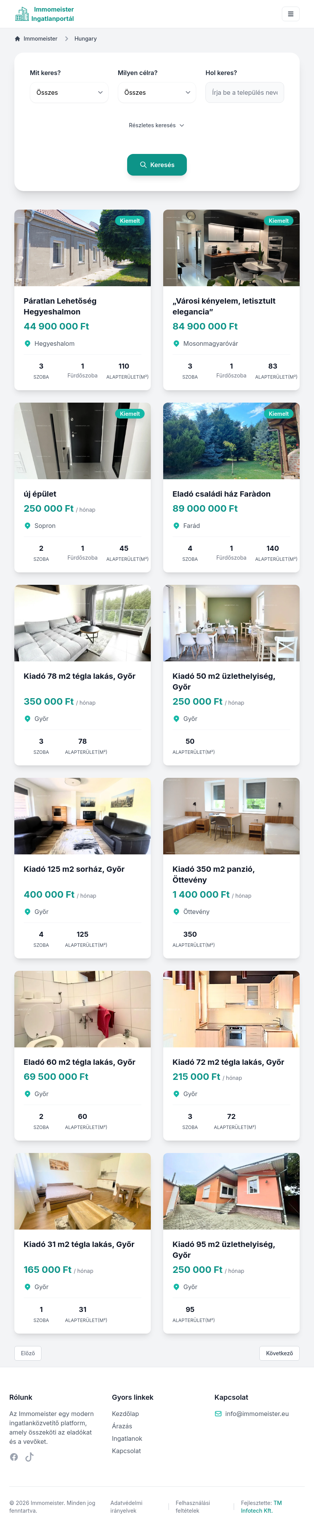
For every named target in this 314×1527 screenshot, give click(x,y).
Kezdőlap (125, 1414)
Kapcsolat (126, 1451)
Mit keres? (45, 73)
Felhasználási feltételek (193, 1507)
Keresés (157, 165)
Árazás (122, 1426)
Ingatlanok (127, 1438)
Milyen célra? (138, 73)
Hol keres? (221, 73)
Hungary (85, 38)
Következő (279, 1353)
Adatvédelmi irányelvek (126, 1507)
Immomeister (35, 38)
